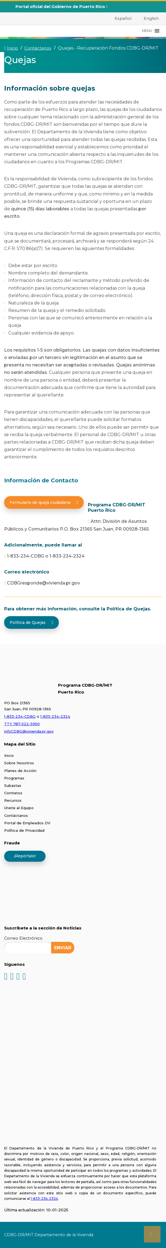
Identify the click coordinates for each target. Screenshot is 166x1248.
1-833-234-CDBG (20, 716)
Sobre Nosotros (19, 763)
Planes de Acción (20, 770)
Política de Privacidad (24, 830)
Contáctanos (16, 815)
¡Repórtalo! (25, 855)
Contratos (13, 793)
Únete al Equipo (19, 808)
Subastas (12, 785)
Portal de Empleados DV (27, 823)
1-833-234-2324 (55, 716)
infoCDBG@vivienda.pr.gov (29, 731)
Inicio (9, 755)
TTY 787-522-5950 (22, 724)
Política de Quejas (31, 622)
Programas (14, 778)
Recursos (13, 800)
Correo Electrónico (23, 938)
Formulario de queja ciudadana (44, 502)
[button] (147, 30)
